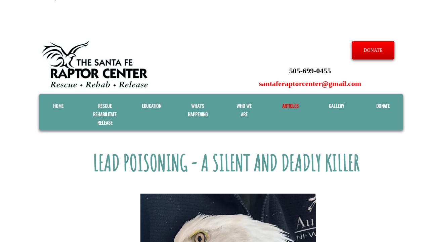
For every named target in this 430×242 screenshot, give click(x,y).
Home (58, 105)
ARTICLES (290, 105)
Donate (383, 105)
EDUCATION (151, 105)
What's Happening (198, 110)
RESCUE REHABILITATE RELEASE (105, 114)
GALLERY (336, 105)
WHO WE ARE (244, 110)
